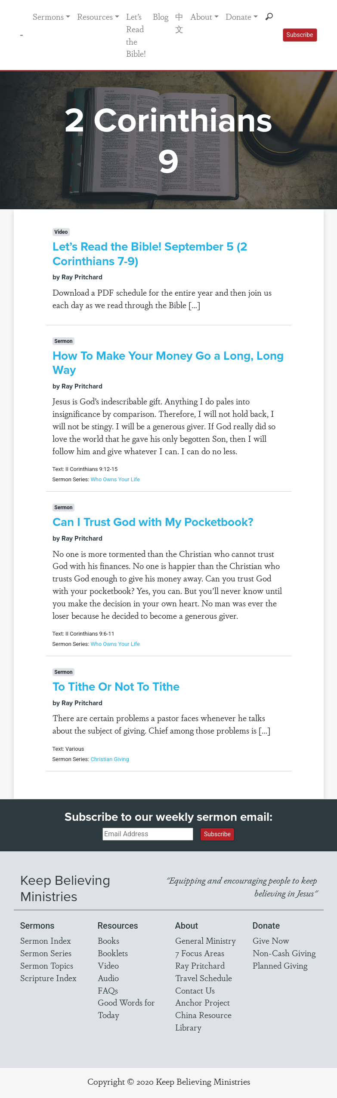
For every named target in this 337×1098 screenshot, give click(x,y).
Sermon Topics (46, 965)
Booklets (113, 953)
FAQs (108, 990)
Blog (160, 16)
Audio (108, 978)
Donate (238, 16)
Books (108, 940)
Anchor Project (202, 1002)
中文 (179, 22)
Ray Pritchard (200, 965)
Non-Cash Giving (284, 953)
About (201, 16)
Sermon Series (45, 953)
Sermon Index (45, 940)
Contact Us (195, 990)
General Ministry (205, 940)
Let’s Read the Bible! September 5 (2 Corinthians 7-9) (150, 253)
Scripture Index (48, 978)
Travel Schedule (203, 978)
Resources (95, 16)
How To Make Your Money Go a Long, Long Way (168, 363)
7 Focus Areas (199, 953)
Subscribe (300, 34)
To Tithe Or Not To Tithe (116, 686)
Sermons (48, 16)
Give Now (271, 940)
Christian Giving (109, 759)
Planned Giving (280, 965)
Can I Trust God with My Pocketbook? (153, 521)
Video (108, 965)
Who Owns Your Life (114, 479)
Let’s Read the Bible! (136, 34)
